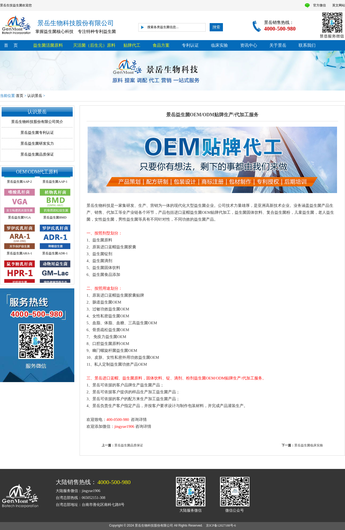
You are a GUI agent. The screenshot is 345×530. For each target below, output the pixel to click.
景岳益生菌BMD (54, 218)
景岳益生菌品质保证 (37, 154)
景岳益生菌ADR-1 (54, 254)
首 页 (11, 45)
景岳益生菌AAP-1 (54, 182)
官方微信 (319, 5)
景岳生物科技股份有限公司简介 (37, 122)
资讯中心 (248, 45)
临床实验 (219, 45)
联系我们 (307, 45)
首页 (19, 96)
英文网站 (338, 5)
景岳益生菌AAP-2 (19, 182)
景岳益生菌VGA (19, 218)
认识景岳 (34, 96)
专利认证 (190, 45)
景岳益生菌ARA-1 (19, 254)
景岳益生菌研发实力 (37, 144)
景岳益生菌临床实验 (308, 445)
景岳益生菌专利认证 (37, 133)
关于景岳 (277, 45)
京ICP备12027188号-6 (222, 525)
